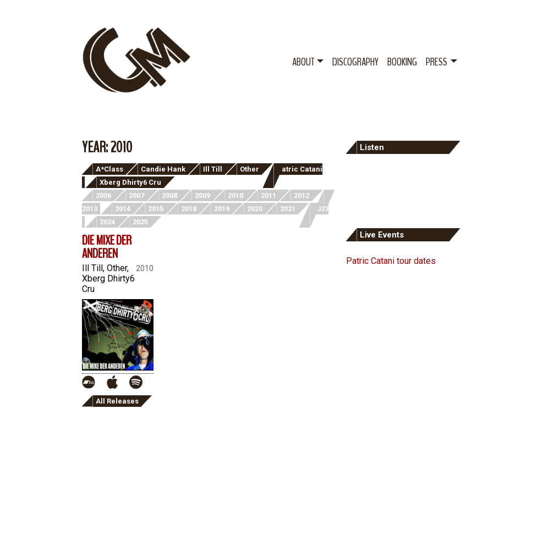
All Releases (117, 401)
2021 (287, 209)
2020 (254, 209)
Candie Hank (163, 169)
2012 (301, 195)
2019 (221, 209)
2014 (122, 209)
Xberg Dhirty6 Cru (130, 182)
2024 (107, 222)
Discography (355, 61)
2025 (140, 222)
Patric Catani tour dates (391, 261)
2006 (103, 195)
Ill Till (212, 169)
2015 (155, 209)
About (303, 61)
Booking (402, 61)
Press (436, 61)
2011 (268, 195)
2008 (169, 195)
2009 (202, 195)
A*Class (109, 169)
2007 (136, 195)
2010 (235, 195)
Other (249, 169)
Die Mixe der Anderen (106, 246)
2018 (188, 209)
